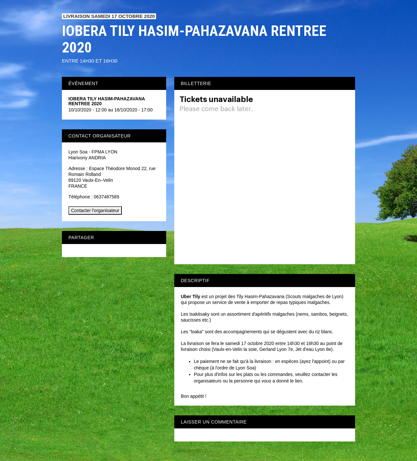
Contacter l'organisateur (95, 210)
